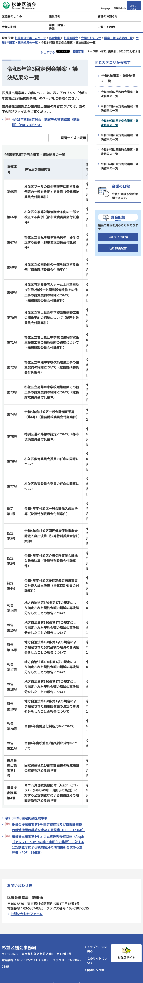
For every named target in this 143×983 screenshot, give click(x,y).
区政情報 (55, 38)
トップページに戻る (97, 949)
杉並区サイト (126, 957)
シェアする (48, 52)
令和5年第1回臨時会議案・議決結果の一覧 (119, 151)
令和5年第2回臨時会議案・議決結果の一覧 (119, 94)
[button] (105, 5)
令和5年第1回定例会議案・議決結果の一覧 (119, 166)
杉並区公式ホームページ (30, 38)
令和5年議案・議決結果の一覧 (118, 78)
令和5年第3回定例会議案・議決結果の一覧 (119, 122)
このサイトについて (97, 960)
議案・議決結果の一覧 (118, 38)
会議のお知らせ (91, 38)
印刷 (79, 51)
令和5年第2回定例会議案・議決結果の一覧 (119, 137)
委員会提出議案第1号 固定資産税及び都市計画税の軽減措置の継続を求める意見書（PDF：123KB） (48, 827)
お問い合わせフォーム (27, 913)
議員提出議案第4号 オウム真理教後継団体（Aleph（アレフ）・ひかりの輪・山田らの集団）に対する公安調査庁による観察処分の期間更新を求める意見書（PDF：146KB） (48, 844)
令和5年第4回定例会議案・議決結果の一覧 (119, 108)
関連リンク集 (95, 970)
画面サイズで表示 (73, 137)
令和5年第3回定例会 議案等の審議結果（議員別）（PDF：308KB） (46, 122)
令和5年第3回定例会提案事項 (26, 818)
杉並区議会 (71, 38)
